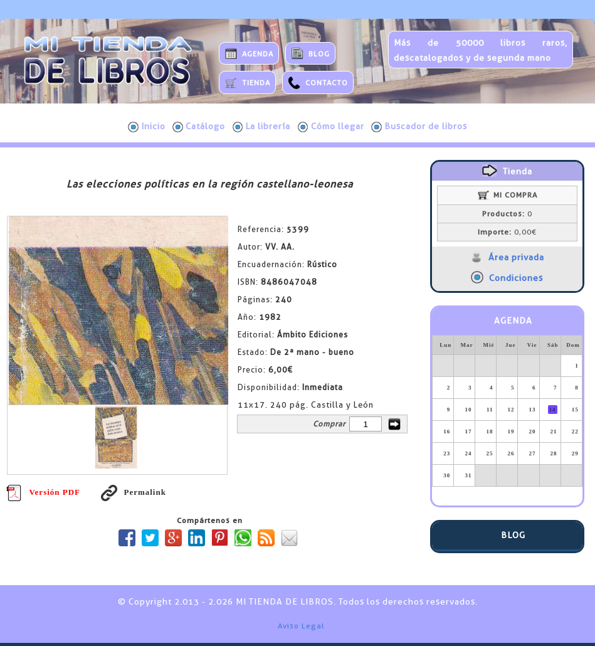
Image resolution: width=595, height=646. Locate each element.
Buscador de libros (419, 126)
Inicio (147, 126)
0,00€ (507, 232)
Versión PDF (43, 492)
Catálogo (198, 126)
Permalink (133, 492)
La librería (262, 126)
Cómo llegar (331, 126)
